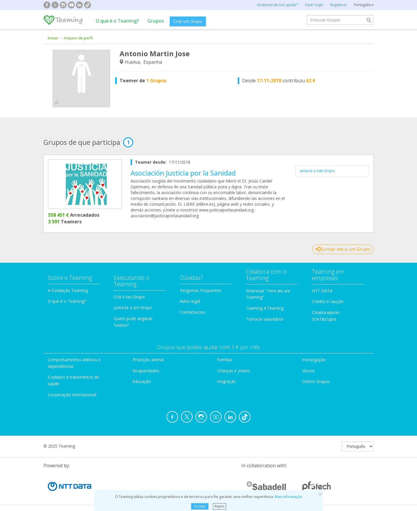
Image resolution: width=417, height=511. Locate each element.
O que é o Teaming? (117, 21)
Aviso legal (190, 301)
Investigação (314, 359)
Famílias (225, 359)
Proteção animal (148, 359)
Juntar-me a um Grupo (343, 249)
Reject (219, 506)
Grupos (156, 21)
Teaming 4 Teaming (265, 308)
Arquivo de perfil (78, 38)
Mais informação (288, 496)
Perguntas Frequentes (200, 290)
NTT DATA (322, 290)
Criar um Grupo (187, 21)
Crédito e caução (328, 301)
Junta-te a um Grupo (133, 307)
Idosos (308, 370)
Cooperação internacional (72, 394)
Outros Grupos (316, 381)
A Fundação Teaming (68, 290)
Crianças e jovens (233, 370)
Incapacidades (146, 370)
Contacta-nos (192, 312)
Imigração (226, 381)
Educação (142, 381)
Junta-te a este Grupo (317, 170)
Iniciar (53, 38)
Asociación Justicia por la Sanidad (183, 173)
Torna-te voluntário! (264, 319)
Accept (199, 506)
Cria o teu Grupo (129, 297)
